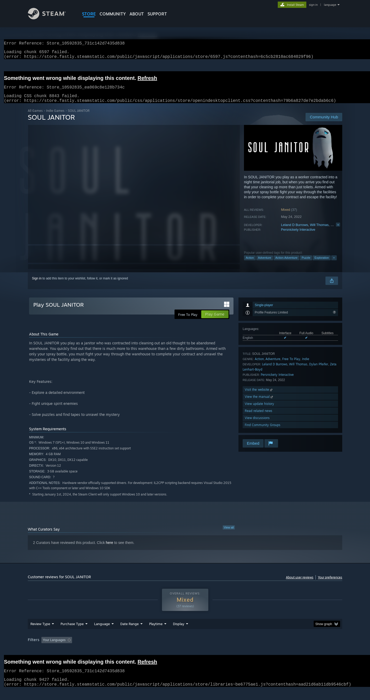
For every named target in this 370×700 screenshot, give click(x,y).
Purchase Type (72, 634)
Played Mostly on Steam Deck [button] (185, 650)
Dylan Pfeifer (318, 370)
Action (250, 264)
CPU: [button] (256, 650)
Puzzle (306, 264)
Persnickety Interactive (298, 236)
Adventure (264, 264)
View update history (259, 410)
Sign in (37, 284)
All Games (35, 117)
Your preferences (330, 584)
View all (229, 533)
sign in (313, 5)
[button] (45, 649)
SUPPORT (157, 13)
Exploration (321, 264)
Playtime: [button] (147, 650)
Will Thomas (319, 231)
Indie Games (55, 117)
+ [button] (334, 264)
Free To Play (291, 365)
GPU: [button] (274, 650)
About (136, 13)
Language (102, 634)
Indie (305, 365)
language (330, 5)
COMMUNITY (113, 13)
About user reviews (299, 584)
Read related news (258, 417)
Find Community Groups (262, 431)
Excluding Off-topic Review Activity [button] (107, 650)
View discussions (257, 424)
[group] (185, 650)
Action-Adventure (286, 264)
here (109, 549)
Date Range (129, 634)
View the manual (259, 403)
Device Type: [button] (296, 650)
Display (178, 634)
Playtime (155, 634)
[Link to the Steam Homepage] (51, 18)
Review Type (40, 634)
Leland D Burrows (294, 231)
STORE (89, 13)
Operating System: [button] (229, 650)
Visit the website (259, 396)
